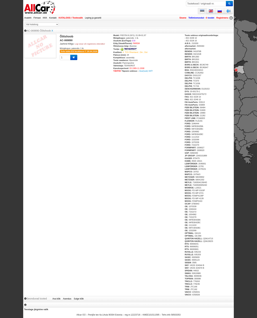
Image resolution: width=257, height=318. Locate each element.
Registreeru (222, 18)
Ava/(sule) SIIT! (146, 71)
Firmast (37, 18)
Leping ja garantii (93, 18)
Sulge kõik (79, 299)
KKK (45, 18)
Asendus (67, 299)
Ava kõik (56, 299)
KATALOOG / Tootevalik (71, 18)
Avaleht (27, 18)
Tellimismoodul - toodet (201, 18)
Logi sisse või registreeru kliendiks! (90, 44)
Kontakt (53, 18)
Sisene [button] (182, 18)
